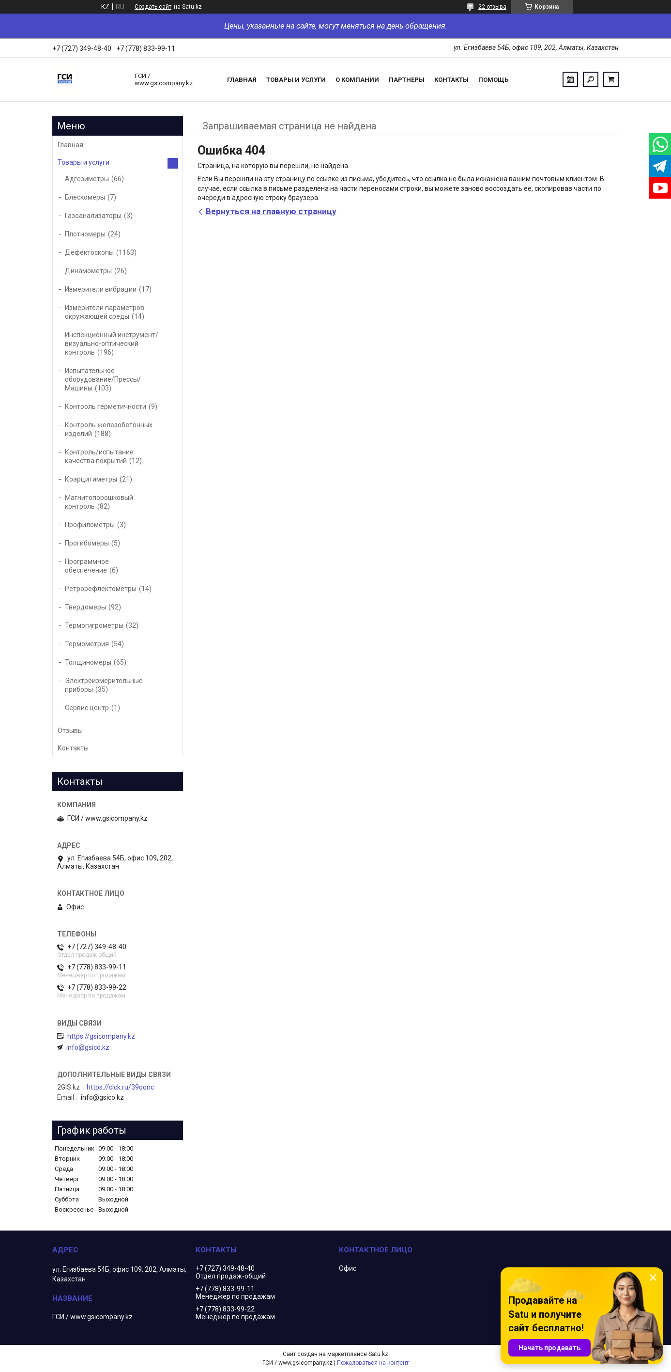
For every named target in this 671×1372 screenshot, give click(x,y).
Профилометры (90, 525)
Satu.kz (378, 1354)
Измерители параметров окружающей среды (104, 312)
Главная (242, 79)
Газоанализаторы (93, 215)
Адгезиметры (87, 179)
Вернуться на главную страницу (271, 211)
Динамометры (88, 271)
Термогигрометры (94, 625)
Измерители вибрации (101, 289)
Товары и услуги (296, 79)
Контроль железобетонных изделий (108, 429)
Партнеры (407, 79)
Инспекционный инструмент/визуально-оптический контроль (111, 343)
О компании (357, 79)
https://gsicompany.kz (101, 1036)
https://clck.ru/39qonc (120, 1087)
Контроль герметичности (105, 406)
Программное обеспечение (87, 566)
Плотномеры (85, 234)
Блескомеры (85, 197)
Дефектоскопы (89, 252)
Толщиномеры (88, 662)
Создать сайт (153, 6)
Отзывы (70, 730)
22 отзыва (492, 6)
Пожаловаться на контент (373, 1362)
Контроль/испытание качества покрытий (99, 456)
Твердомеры (85, 607)
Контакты (451, 79)
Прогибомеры (87, 543)
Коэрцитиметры (91, 479)
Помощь (493, 79)
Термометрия (87, 644)
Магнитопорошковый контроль (99, 502)
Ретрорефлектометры (101, 588)
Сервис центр (87, 708)
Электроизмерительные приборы (104, 685)
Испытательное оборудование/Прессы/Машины (103, 379)
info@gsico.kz (87, 1047)
